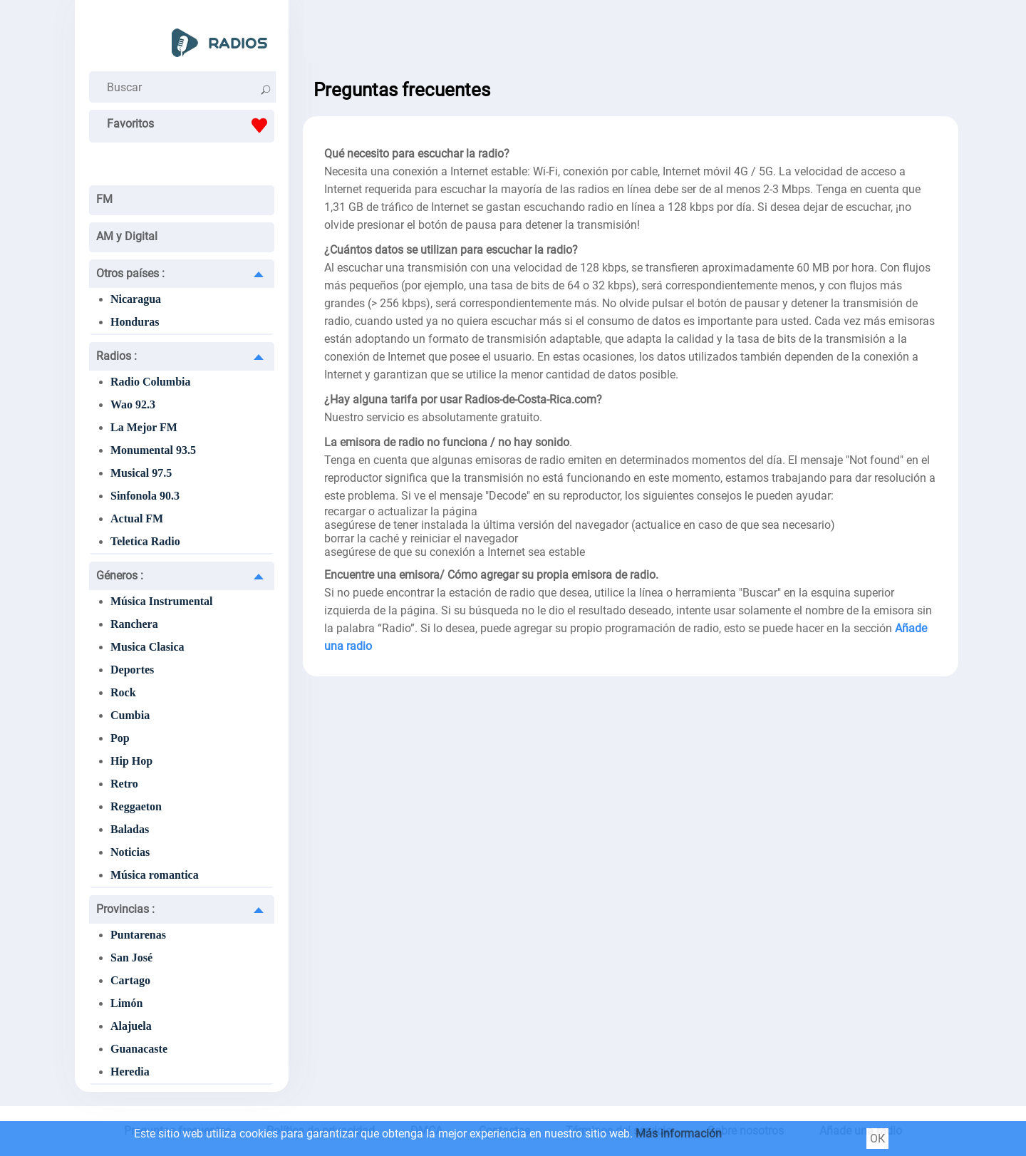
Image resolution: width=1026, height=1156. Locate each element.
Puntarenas (138, 935)
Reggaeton (136, 806)
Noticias (130, 852)
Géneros (119, 575)
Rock (123, 692)
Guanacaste (138, 1049)
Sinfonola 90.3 (145, 496)
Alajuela (131, 1026)
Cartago (130, 980)
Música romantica (154, 875)
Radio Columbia (150, 382)
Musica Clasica (147, 647)
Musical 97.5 (141, 473)
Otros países (130, 273)
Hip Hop (131, 761)
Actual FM (136, 518)
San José (131, 957)
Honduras (134, 322)
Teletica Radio (145, 541)
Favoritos (190, 125)
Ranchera (134, 624)
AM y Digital (126, 236)
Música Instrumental (161, 601)
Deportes (132, 670)
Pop (120, 738)
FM (104, 199)
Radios (116, 356)
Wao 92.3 (132, 404)
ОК (877, 1138)
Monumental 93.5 (153, 450)
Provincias (125, 909)
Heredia (130, 1071)
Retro (124, 784)
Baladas (129, 829)
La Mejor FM (143, 427)
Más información (679, 1133)
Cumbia (130, 715)
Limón (126, 1003)
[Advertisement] (630, 35)
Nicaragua (135, 299)
